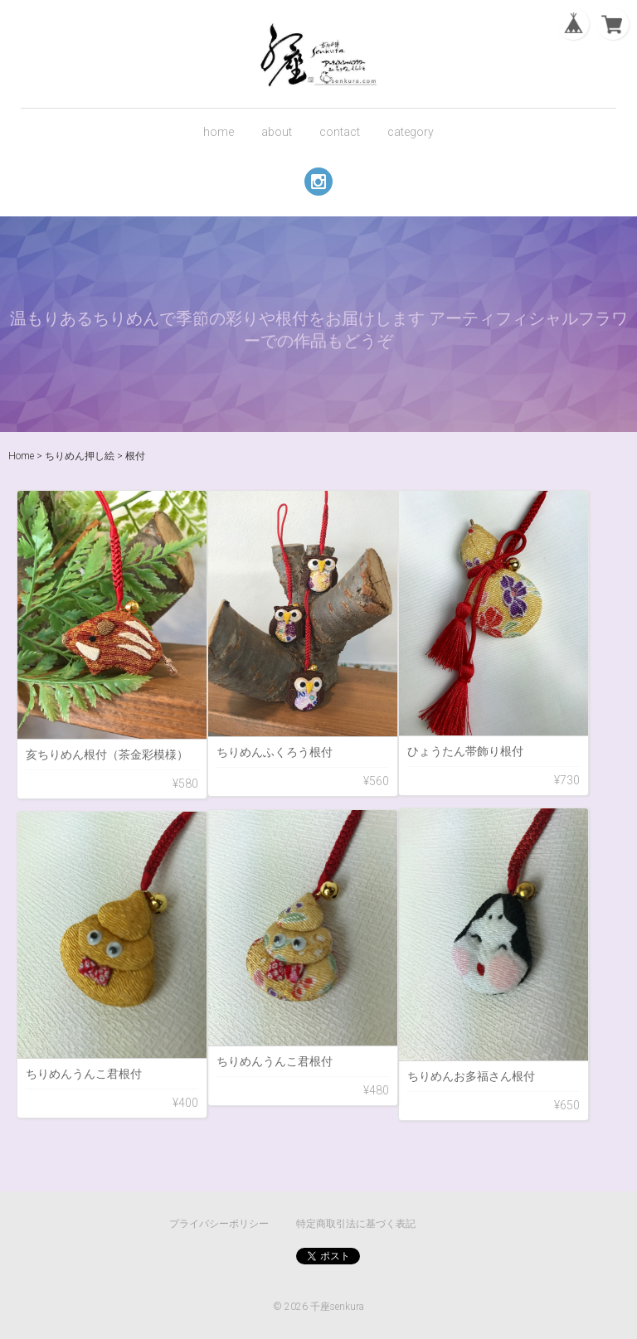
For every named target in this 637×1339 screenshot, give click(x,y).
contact (339, 131)
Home (21, 456)
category (410, 131)
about (276, 131)
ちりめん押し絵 (79, 456)
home (218, 131)
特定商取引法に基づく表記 (356, 1224)
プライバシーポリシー (219, 1224)
